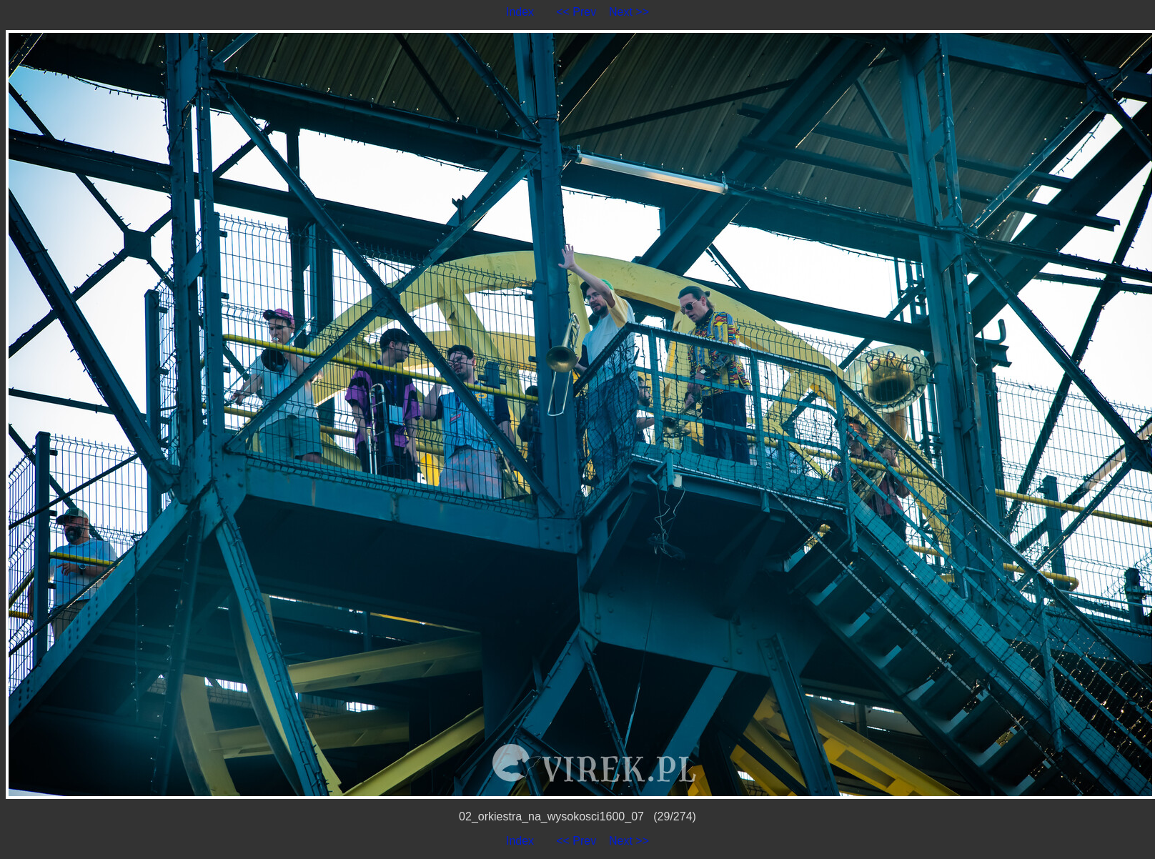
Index (520, 12)
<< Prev (576, 12)
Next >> (629, 12)
